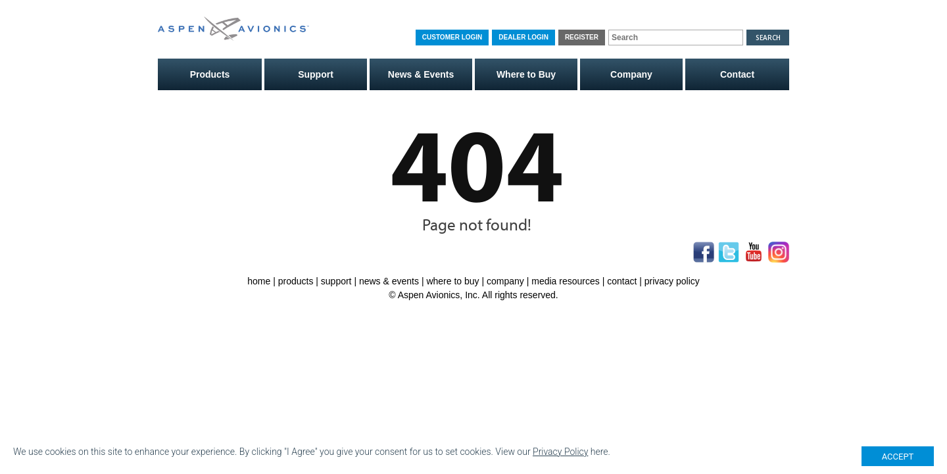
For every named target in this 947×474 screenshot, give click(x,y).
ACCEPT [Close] (898, 456)
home (258, 281)
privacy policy (672, 281)
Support (315, 74)
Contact (737, 74)
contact (622, 281)
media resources (565, 281)
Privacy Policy (560, 451)
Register (581, 37)
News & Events (421, 74)
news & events (389, 281)
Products (210, 74)
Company (631, 74)
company (505, 281)
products (296, 281)
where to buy (452, 281)
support (336, 281)
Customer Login (452, 37)
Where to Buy (526, 74)
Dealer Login (523, 37)
